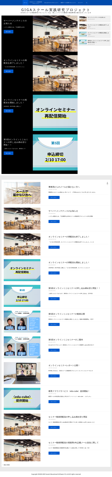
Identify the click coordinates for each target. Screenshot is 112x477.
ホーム (25, 2)
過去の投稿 (7, 465)
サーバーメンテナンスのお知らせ (96, 17)
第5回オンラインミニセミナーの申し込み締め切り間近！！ (74, 288)
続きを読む (8, 31)
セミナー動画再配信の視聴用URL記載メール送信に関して (74, 442)
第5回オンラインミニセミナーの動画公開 (67, 314)
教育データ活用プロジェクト (68, 2)
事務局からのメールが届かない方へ (64, 187)
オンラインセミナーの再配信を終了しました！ (69, 236)
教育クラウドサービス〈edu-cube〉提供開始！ (69, 391)
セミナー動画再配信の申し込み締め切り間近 (68, 416)
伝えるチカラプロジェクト (51, 2)
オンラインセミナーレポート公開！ (64, 365)
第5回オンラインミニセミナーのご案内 (66, 339)
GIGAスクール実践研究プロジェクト (36, 2)
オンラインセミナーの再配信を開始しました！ (69, 262)
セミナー (80, 2)
